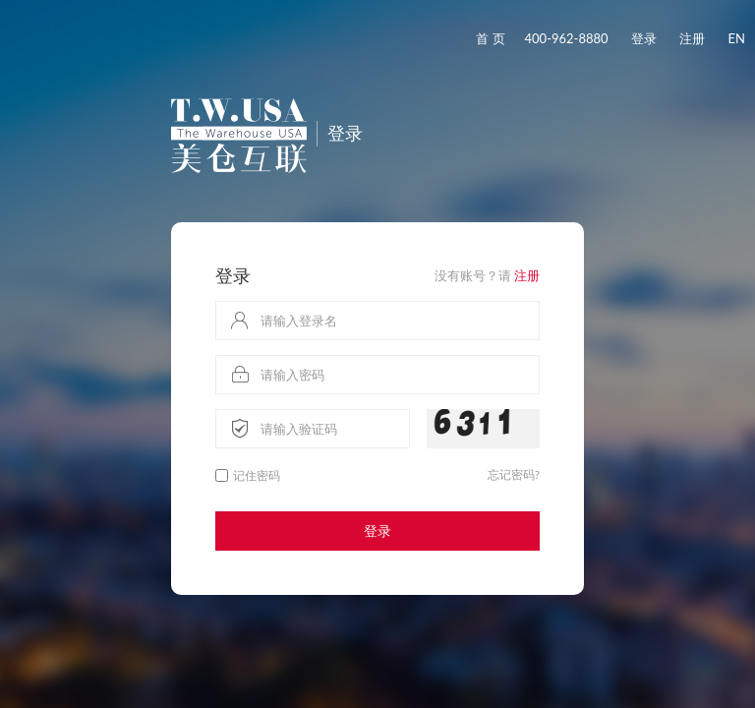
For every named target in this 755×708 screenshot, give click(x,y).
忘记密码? (514, 474)
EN (736, 38)
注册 (692, 38)
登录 (644, 38)
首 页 (490, 38)
